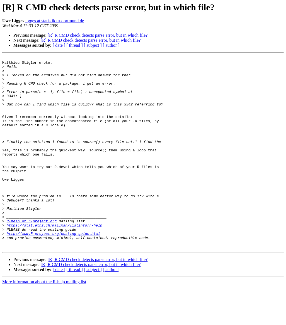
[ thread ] (74, 45)
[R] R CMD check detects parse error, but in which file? (98, 35)
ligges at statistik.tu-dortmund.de (54, 20)
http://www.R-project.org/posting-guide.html (53, 269)
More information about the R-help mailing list (44, 320)
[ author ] (111, 45)
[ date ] (59, 45)
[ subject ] (93, 45)
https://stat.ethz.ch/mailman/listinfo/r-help (54, 259)
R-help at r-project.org (32, 254)
